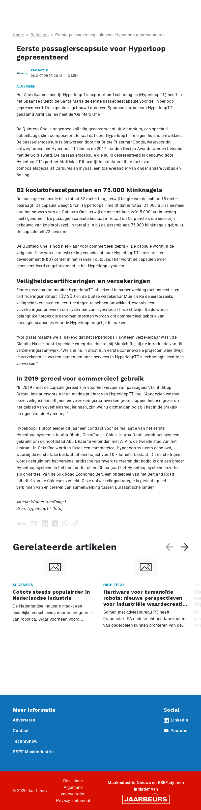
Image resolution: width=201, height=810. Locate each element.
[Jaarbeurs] (146, 799)
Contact (21, 731)
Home (18, 35)
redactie (39, 70)
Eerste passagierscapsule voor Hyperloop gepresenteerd (109, 35)
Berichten (40, 35)
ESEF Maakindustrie (33, 752)
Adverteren (24, 720)
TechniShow (25, 741)
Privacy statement (73, 800)
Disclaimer (73, 781)
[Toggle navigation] (183, 11)
